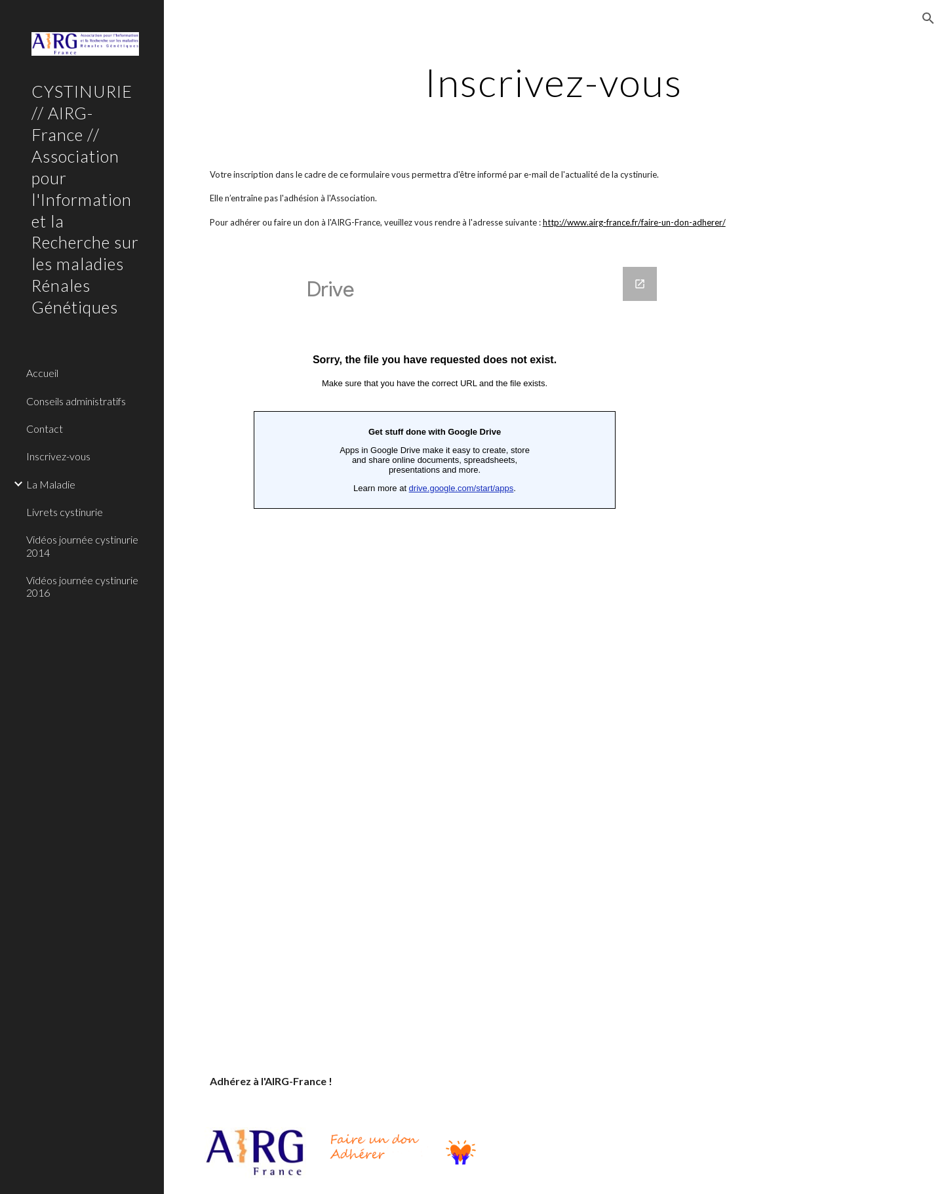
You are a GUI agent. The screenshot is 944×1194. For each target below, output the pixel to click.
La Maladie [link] (50, 484)
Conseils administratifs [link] (76, 401)
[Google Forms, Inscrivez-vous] (435, 651)
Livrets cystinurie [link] (64, 512)
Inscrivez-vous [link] (58, 456)
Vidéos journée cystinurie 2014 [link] (82, 545)
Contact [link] (44, 428)
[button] (928, 18)
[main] (554, 82)
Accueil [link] (42, 373)
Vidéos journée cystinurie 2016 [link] (82, 586)
